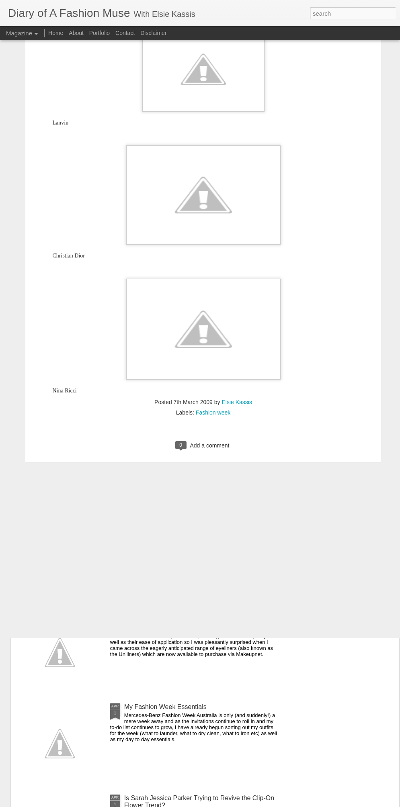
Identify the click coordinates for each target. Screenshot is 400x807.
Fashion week (213, 319)
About (77, 33)
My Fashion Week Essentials (165, 706)
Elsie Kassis (237, 308)
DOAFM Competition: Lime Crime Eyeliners (186, 615)
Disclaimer (153, 33)
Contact (125, 33)
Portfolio (100, 33)
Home (55, 33)
